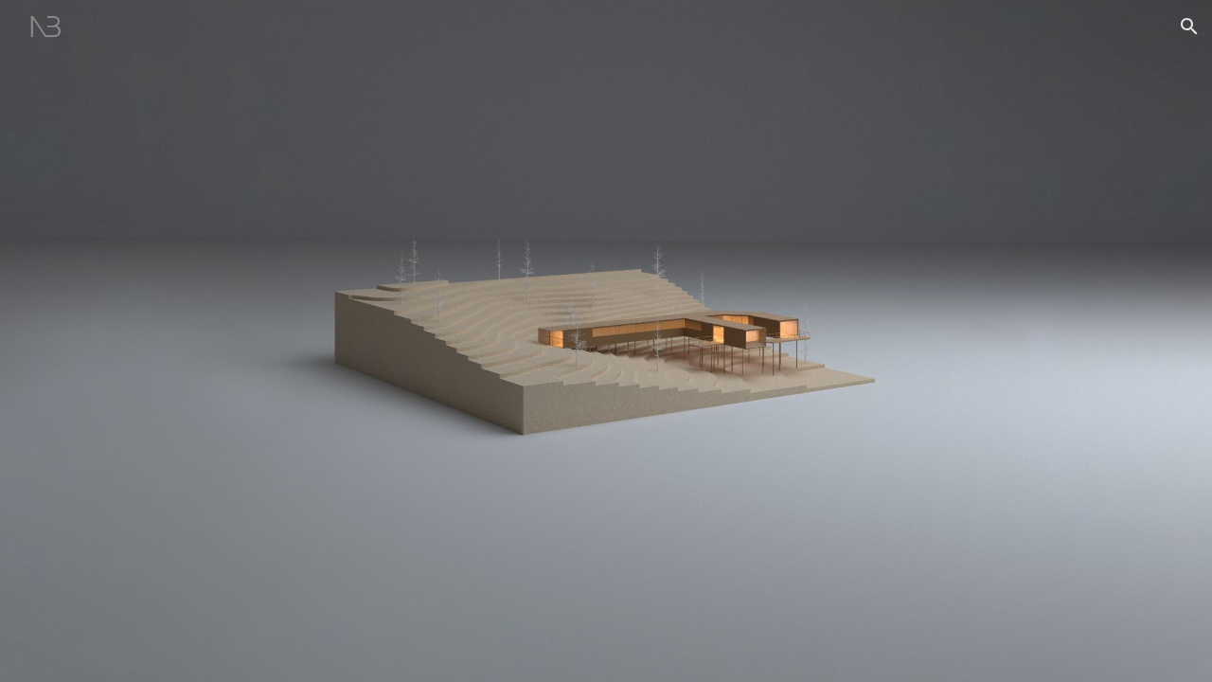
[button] (1189, 26)
